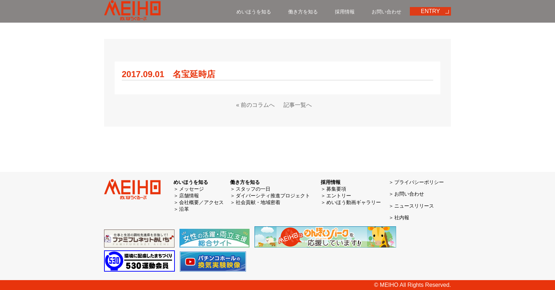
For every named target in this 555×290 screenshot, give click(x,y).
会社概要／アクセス (201, 202)
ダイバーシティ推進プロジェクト (273, 195)
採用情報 (345, 11)
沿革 (184, 209)
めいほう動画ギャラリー (353, 202)
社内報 (401, 217)
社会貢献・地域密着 (258, 202)
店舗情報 (189, 195)
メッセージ (191, 189)
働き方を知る (303, 11)
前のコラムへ (258, 105)
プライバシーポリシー (419, 182)
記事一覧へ (298, 105)
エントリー (338, 195)
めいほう (132, 11)
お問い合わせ (386, 11)
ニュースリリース (414, 206)
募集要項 (336, 189)
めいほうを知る (253, 11)
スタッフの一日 (253, 189)
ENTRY (430, 11)
